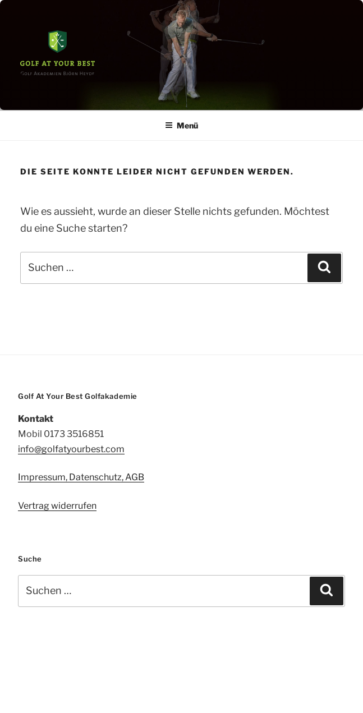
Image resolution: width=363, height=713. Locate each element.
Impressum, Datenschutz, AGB (81, 477)
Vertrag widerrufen (57, 505)
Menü (181, 125)
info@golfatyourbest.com (71, 449)
